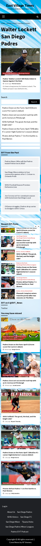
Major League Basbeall (10, 73)
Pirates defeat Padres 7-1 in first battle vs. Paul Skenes (20, 137)
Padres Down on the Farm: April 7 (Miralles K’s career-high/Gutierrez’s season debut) (20, 130)
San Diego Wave (13, 522)
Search (4, 97)
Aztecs (18, 251)
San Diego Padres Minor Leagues (26, 265)
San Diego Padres (24, 73)
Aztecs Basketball (26, 291)
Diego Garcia (16, 349)
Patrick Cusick (16, 83)
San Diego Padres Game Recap (25, 238)
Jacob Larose (17, 385)
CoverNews (14, 542)
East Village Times (20, 5)
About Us (11, 512)
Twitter (4, 308)
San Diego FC (26, 517)
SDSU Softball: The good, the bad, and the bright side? (19, 123)
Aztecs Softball (25, 251)
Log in (4, 506)
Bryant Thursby (15, 421)
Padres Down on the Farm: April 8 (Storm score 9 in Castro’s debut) (19, 109)
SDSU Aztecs (12, 517)
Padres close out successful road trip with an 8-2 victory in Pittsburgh (20, 116)
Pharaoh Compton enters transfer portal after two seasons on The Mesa (26, 295)
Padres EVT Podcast (19, 531)
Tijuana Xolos (27, 522)
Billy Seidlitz (15, 493)
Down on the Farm (21, 263)
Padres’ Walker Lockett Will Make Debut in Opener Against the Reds (19, 80)
